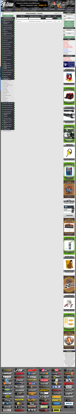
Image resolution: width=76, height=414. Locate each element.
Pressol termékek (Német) (6, 95)
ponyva (70, 361)
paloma (67, 361)
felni (74, 355)
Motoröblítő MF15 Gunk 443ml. (35, 21)
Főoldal (17, 10)
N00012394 (19, 21)
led (70, 360)
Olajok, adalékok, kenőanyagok (24, 10)
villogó (72, 364)
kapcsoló (72, 357)
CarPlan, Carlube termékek (6, 80)
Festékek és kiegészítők (7, 130)
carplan (70, 354)
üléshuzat (66, 353)
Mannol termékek (5, 90)
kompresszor (71, 358)
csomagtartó (66, 355)
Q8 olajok (4, 96)
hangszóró (72, 356)
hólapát (69, 356)
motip (65, 361)
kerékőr (67, 358)
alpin (70, 353)
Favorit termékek (5, 86)
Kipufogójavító (67, 362)
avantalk (65, 354)
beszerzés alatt (49, 21)
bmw (68, 354)
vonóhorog (69, 365)
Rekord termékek (5, 98)
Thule (69, 364)
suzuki (68, 363)
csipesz (73, 354)
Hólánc (66, 356)
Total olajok (4, 99)
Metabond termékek (5, 92)
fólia (72, 355)
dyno (70, 355)
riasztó (73, 361)
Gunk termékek (4, 89)
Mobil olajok (4, 93)
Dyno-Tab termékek (5, 83)
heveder (66, 357)
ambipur (72, 353)
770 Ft (44, 21)
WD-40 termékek (5, 101)
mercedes (73, 360)
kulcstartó (65, 360)
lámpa (69, 360)
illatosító (69, 357)
